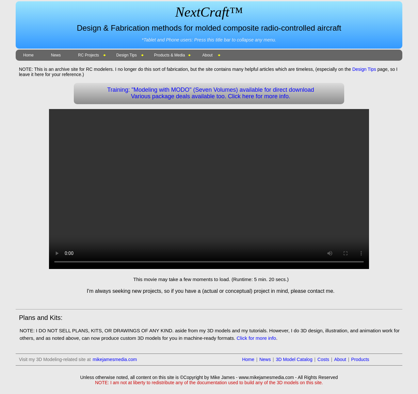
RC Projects (88, 55)
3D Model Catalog (294, 359)
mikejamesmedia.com (115, 359)
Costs (323, 359)
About (207, 55)
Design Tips (126, 55)
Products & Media (169, 55)
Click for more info (256, 338)
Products (360, 359)
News (56, 55)
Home (28, 55)
